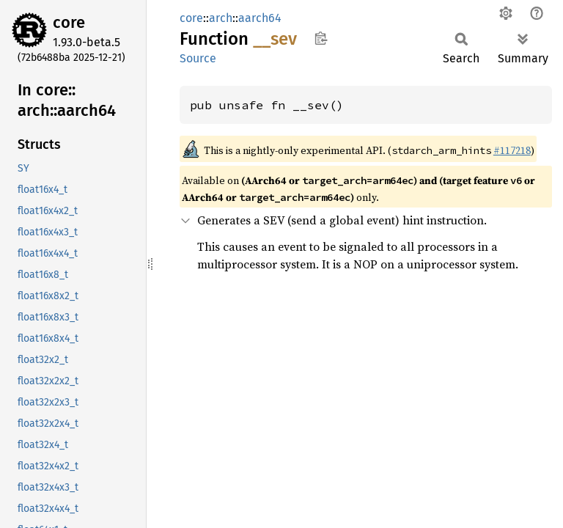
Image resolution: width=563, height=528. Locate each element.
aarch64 (260, 18)
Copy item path (321, 38)
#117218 (512, 150)
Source (198, 58)
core (69, 22)
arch (220, 18)
